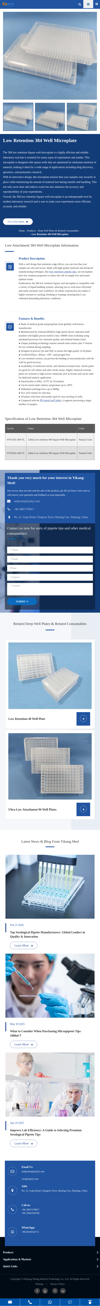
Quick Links (10, 1266)
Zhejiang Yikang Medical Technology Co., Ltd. (46, 1279)
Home (22, 230)
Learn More (23, 945)
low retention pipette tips (62, 271)
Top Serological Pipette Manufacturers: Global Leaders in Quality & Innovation (47, 934)
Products (31, 230)
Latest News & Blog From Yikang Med (50, 841)
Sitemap (39, 1284)
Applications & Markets (17, 1259)
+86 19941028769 (30, 1213)
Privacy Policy (57, 1284)
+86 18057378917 (30, 1209)
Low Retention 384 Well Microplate (50, 234)
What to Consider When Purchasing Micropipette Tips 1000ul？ (45, 1033)
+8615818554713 (30, 1232)
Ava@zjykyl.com (30, 1179)
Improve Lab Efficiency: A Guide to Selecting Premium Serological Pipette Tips (46, 1132)
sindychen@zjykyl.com (33, 1171)
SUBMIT (22, 601)
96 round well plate (50, 400)
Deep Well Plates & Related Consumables (58, 230)
